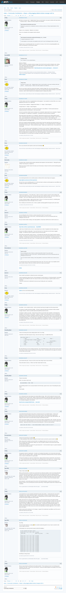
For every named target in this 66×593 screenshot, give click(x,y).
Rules (8, 7)
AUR (57, 2)
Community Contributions (15, 13)
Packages (32, 2)
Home (27, 2)
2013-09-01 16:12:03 (23, 330)
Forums (38, 2)
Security (52, 2)
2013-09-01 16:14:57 (23, 358)
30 (29, 15)
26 (22, 15)
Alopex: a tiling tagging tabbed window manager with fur (39, 13)
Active (55, 9)
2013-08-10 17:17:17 (23, 55)
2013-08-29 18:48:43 (23, 192)
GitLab (46, 2)
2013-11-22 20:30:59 (23, 468)
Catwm (20, 290)
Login (20, 7)
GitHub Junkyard (22, 74)
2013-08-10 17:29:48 (23, 79)
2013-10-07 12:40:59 (23, 450)
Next (32, 15)
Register (15, 7)
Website (7, 30)
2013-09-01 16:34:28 (23, 375)
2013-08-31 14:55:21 (23, 224)
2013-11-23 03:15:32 (23, 520)
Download (62, 2)
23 (16, 15)
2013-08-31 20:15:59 (23, 288)
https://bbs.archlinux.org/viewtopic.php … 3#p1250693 (30, 226)
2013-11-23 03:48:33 (23, 563)
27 (25, 15)
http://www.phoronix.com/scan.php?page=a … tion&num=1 (46, 67)
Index (5, 7)
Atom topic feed (59, 587)
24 (18, 15)
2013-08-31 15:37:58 (23, 248)
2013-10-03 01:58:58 (23, 411)
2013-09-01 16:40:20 (23, 393)
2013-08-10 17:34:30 (23, 98)
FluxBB (60, 588)
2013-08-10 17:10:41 (23, 17)
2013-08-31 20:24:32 (23, 304)
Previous (8, 15)
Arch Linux (7, 2)
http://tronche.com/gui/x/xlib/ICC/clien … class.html (29, 402)
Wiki (43, 2)
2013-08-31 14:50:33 (23, 212)
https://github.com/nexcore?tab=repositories (28, 180)
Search (11, 7)
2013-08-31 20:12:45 (23, 272)
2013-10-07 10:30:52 (23, 435)
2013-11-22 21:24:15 (23, 491)
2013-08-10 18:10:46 (23, 143)
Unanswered (59, 9)
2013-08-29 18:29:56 (23, 175)
